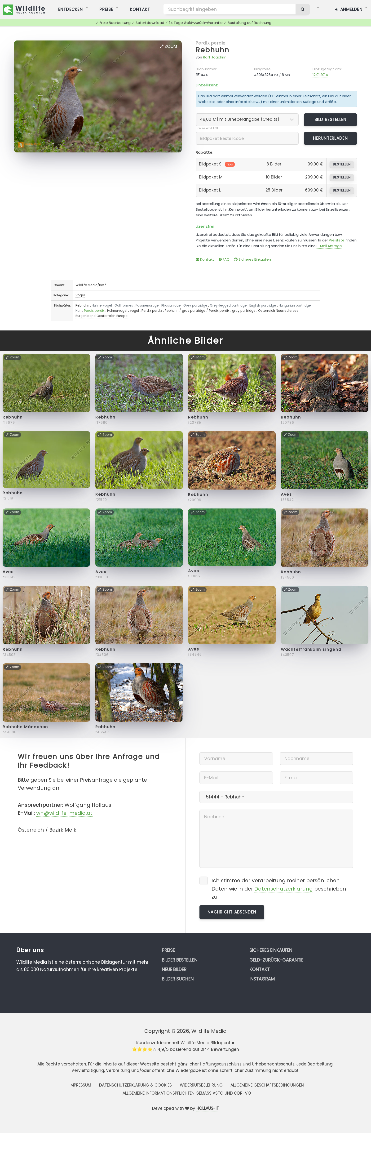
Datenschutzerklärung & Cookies (135, 1085)
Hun (78, 310)
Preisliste (336, 240)
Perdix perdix (210, 43)
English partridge (262, 305)
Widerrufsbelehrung (201, 1085)
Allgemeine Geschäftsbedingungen (267, 1085)
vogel (134, 310)
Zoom (168, 46)
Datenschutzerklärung (283, 888)
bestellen (342, 164)
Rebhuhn (212, 50)
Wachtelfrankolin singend (311, 649)
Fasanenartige (147, 305)
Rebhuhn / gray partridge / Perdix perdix (197, 310)
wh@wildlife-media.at (64, 813)
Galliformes (124, 305)
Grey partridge (195, 305)
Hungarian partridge (295, 305)
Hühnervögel (102, 305)
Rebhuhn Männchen (25, 727)
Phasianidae (171, 305)
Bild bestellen (330, 119)
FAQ (224, 259)
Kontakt (205, 259)
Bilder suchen (178, 979)
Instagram (262, 979)
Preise (168, 950)
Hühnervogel (117, 310)
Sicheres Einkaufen (252, 259)
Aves (286, 494)
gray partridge (244, 310)
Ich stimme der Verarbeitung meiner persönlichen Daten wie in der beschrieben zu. (279, 888)
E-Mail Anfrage (329, 245)
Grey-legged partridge (228, 305)
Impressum (80, 1085)
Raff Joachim (214, 57)
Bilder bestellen (179, 960)
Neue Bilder (174, 969)
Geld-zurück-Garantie (276, 960)
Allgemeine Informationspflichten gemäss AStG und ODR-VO (187, 1093)
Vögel (80, 295)
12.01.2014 (320, 74)
